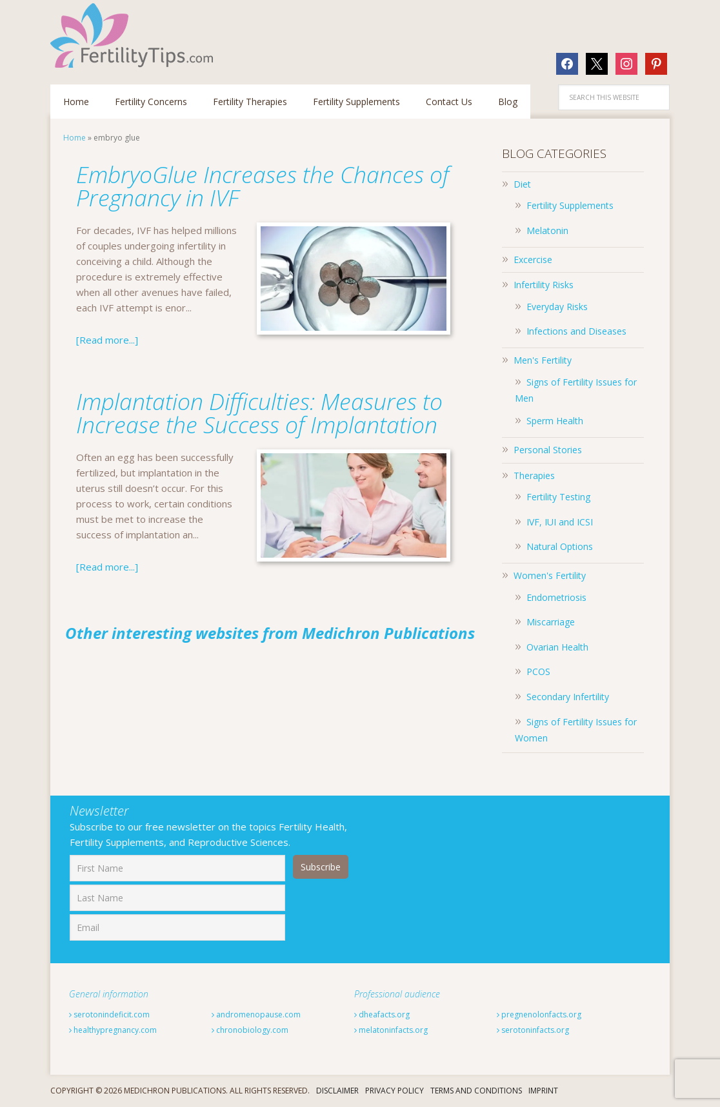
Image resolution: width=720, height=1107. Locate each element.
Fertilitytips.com (134, 35)
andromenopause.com (256, 1014)
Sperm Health (554, 421)
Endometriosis (556, 597)
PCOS (538, 671)
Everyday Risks (557, 306)
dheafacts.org (382, 1014)
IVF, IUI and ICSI (559, 522)
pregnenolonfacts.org (539, 1014)
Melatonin (547, 230)
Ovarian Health (557, 647)
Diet (522, 184)
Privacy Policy (394, 1090)
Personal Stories (548, 450)
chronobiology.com (250, 1029)
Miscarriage (550, 622)
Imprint (543, 1090)
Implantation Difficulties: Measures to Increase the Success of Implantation (260, 413)
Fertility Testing (558, 497)
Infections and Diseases (576, 331)
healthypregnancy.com (113, 1029)
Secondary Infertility (567, 697)
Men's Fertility (543, 360)
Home (74, 137)
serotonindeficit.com (109, 1014)
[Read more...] (107, 339)
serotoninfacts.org (533, 1029)
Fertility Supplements (570, 205)
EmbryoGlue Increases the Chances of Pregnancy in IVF (251, 186)
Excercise (533, 259)
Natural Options (559, 546)
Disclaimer (337, 1090)
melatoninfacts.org (391, 1029)
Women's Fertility (550, 575)
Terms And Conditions (476, 1090)
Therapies (534, 475)
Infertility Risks (544, 285)
